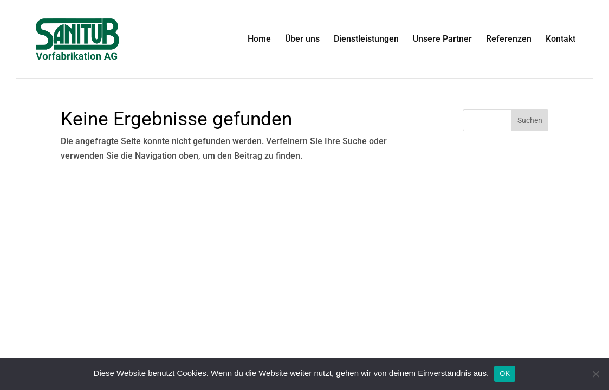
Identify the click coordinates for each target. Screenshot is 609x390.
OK (505, 373)
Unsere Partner (442, 39)
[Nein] (595, 373)
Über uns (302, 39)
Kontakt (560, 39)
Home (259, 39)
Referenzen (509, 39)
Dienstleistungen (366, 39)
